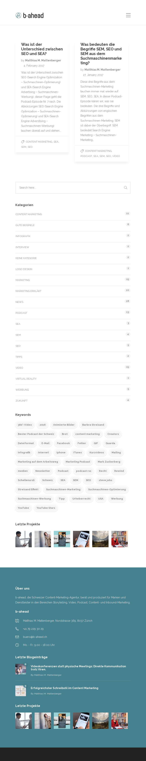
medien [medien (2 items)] (23, 470)
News (19, 302)
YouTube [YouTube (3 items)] (23, 507)
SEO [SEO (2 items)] (88, 480)
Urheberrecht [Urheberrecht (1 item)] (81, 498)
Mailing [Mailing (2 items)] (116, 452)
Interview (22, 247)
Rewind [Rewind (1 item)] (119, 470)
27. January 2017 (93, 74)
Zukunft (21, 400)
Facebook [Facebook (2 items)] (63, 443)
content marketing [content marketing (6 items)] (87, 434)
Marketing (23, 280)
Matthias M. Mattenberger (43, 60)
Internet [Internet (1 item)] (43, 452)
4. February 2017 (34, 65)
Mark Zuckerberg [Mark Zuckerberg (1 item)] (109, 461)
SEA (56, 141)
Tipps (19, 356)
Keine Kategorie (26, 258)
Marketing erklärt (28, 291)
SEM (23, 146)
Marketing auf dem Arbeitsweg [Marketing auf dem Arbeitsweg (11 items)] (38, 461)
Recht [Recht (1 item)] (103, 470)
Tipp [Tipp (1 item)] (62, 498)
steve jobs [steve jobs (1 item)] (105, 480)
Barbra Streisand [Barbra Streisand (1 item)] (93, 424)
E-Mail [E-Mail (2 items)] (45, 443)
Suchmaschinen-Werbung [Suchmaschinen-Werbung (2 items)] (34, 498)
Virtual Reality (26, 378)
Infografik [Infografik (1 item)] (24, 452)
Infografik (23, 236)
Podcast (86, 156)
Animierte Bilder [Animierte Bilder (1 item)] (64, 424)
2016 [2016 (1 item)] (43, 424)
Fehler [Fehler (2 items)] (82, 443)
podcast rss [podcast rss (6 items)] (83, 470)
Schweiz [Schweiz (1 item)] (47, 480)
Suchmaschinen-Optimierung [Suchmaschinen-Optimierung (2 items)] (107, 489)
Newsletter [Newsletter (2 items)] (42, 470)
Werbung (22, 389)
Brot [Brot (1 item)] (65, 434)
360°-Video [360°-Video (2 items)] (25, 424)
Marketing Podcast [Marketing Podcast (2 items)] (78, 461)
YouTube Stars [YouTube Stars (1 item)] (46, 507)
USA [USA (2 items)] (100, 498)
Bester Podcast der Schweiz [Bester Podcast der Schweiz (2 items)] (36, 434)
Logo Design (24, 269)
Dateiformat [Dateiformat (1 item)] (26, 443)
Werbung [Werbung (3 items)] (117, 498)
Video (116, 156)
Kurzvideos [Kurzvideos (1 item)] (97, 452)
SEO (30, 146)
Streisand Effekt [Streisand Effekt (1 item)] (28, 489)
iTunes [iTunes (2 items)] (77, 452)
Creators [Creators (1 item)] (113, 434)
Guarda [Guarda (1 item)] (110, 443)
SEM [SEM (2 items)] (75, 480)
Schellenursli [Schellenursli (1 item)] (26, 480)
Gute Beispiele (25, 225)
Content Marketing (39, 141)
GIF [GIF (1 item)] (96, 443)
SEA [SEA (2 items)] (63, 480)
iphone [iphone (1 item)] (61, 452)
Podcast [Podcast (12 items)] (63, 470)
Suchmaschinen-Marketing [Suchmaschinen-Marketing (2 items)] (63, 489)
